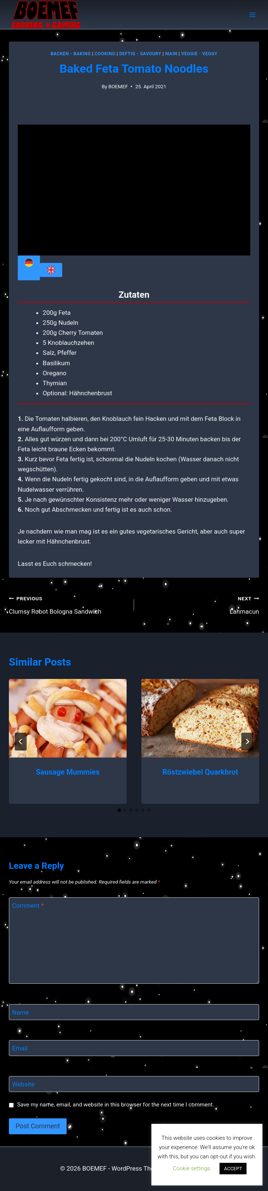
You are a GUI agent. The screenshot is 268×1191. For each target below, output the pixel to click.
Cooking (105, 53)
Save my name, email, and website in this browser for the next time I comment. (115, 1104)
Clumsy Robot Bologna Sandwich (68, 604)
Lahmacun (199, 604)
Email (20, 1048)
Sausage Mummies (68, 772)
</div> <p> (134, 190)
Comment (28, 905)
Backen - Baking (71, 53)
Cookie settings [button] (191, 1168)
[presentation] (68, 718)
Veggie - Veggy (199, 53)
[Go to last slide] (21, 741)
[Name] (134, 1012)
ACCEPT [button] (233, 1168)
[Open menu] (252, 14)
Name (20, 1012)
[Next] (247, 741)
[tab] (119, 810)
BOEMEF (118, 86)
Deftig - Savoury (140, 53)
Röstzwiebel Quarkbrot (200, 772)
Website (23, 1084)
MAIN (171, 53)
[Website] (134, 1084)
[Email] (134, 1048)
